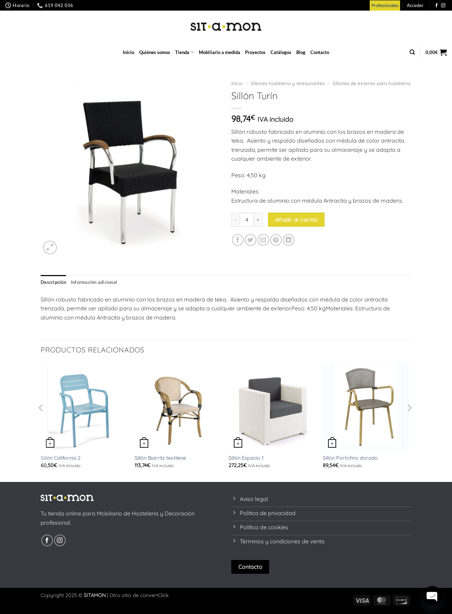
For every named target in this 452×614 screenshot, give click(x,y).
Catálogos (280, 52)
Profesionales (384, 5)
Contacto (319, 52)
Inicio (128, 52)
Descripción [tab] (53, 282)
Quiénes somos (154, 52)
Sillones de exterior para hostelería (371, 83)
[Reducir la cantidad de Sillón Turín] (235, 220)
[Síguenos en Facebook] (436, 5)
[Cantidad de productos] (247, 220)
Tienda (184, 52)
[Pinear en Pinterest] (276, 240)
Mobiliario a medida (219, 52)
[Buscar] (412, 52)
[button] (415, 5)
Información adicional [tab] (94, 282)
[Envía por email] (263, 240)
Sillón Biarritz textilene (160, 458)
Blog (300, 52)
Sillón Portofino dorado (350, 458)
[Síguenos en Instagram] (443, 5)
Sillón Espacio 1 (245, 458)
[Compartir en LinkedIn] (289, 240)
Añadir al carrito (296, 219)
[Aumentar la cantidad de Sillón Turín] (258, 220)
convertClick (154, 595)
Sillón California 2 (61, 458)
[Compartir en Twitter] (250, 240)
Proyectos (255, 52)
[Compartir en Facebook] (238, 240)
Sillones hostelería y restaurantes (288, 83)
